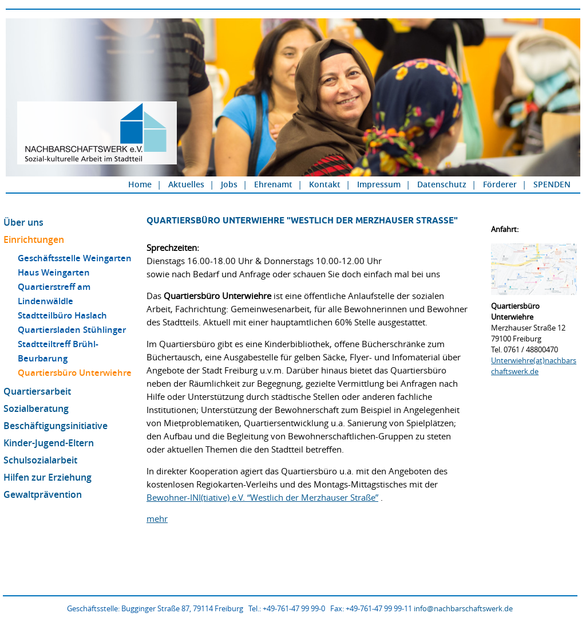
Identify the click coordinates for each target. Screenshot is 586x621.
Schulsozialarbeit (40, 460)
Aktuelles (186, 184)
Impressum (379, 184)
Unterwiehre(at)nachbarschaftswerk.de (533, 365)
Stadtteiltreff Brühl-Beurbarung (58, 351)
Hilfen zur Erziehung (47, 477)
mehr (157, 518)
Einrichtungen (33, 239)
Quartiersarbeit (37, 391)
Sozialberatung (36, 408)
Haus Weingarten (54, 272)
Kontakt (324, 184)
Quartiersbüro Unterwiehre (75, 373)
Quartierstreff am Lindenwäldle (54, 294)
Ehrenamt (273, 184)
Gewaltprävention (42, 494)
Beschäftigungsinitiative (55, 425)
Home (140, 184)
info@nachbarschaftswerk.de (463, 608)
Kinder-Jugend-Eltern (48, 443)
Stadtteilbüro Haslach (62, 315)
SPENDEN (552, 184)
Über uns (23, 222)
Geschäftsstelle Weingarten (75, 258)
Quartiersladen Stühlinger (72, 330)
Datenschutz (441, 184)
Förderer (500, 184)
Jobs (229, 184)
